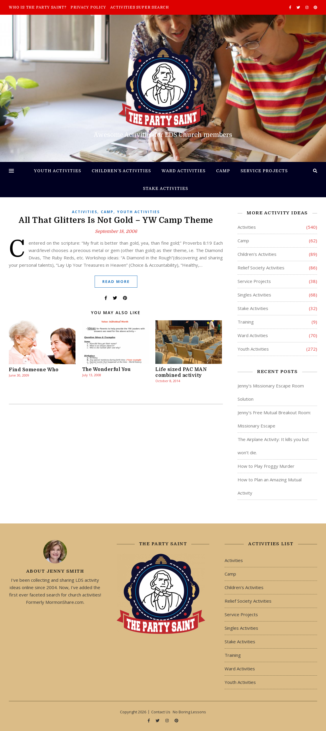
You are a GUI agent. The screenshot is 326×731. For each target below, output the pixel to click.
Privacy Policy (88, 7)
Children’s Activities (121, 170)
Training (246, 322)
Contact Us (160, 712)
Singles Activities (254, 295)
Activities (84, 211)
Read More (116, 281)
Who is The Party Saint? (37, 7)
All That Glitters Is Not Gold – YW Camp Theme (116, 220)
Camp (223, 170)
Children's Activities (257, 254)
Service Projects (264, 170)
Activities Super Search (139, 7)
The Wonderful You (106, 369)
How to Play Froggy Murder (266, 466)
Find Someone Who (33, 369)
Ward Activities (183, 170)
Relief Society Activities (261, 268)
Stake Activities (165, 188)
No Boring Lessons (189, 712)
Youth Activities (57, 170)
